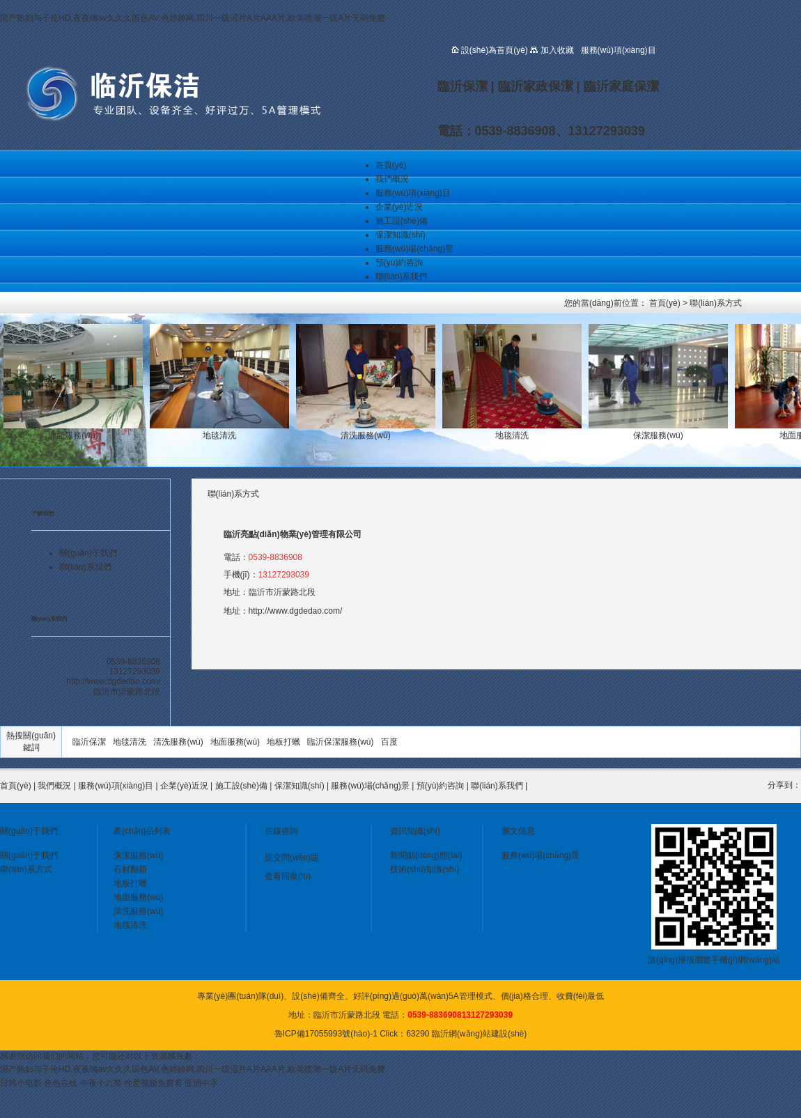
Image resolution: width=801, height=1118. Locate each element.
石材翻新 (130, 869)
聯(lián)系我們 (401, 276)
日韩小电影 (21, 1083)
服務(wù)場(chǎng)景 (414, 249)
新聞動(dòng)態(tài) (426, 855)
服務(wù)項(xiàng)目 (413, 193)
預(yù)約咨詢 (399, 262)
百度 (389, 742)
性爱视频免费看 (153, 1083)
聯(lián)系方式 (716, 303)
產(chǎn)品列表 (142, 831)
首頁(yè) (391, 165)
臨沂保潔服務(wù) (340, 742)
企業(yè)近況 (399, 207)
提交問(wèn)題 (292, 857)
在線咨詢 (281, 831)
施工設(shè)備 (401, 221)
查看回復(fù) (288, 876)
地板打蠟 (283, 742)
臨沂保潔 (89, 742)
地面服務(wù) (235, 742)
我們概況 (392, 179)
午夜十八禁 (101, 1083)
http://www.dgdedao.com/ (296, 611)
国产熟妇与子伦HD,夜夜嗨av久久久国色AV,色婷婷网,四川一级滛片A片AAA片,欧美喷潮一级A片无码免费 (192, 18)
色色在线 (60, 1083)
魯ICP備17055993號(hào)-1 (326, 1034)
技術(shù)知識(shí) (424, 869)
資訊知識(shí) (415, 831)
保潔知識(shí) (400, 235)
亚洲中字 (201, 1083)
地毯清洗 (129, 742)
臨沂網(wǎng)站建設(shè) (479, 1034)
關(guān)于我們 (88, 553)
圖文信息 (518, 831)
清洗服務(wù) (178, 742)
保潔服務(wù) (138, 855)
